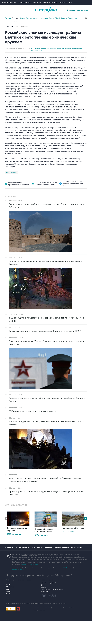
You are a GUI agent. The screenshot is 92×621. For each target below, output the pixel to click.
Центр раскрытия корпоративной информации (52, 590)
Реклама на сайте (61, 547)
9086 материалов (14, 534)
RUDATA (43, 587)
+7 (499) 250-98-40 (66, 568)
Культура (44, 18)
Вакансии (48, 547)
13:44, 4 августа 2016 (21, 27)
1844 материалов (41, 535)
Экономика (30, 18)
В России (15, 18)
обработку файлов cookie (30, 564)
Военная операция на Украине (17, 529)
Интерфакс (46, 10)
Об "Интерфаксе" (24, 3)
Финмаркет (63, 3)
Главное (8, 18)
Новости (64, 18)
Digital (57, 18)
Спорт (37, 18)
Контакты (9, 547)
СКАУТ (8, 589)
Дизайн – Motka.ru (68, 608)
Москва (51, 18)
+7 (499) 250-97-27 (18, 569)
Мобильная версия (9, 3)
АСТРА (8, 593)
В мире (22, 18)
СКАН (43, 585)
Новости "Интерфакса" (48, 583)
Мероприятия (76, 547)
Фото (77, 18)
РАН (7, 172)
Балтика (14, 172)
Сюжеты (71, 18)
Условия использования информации (46, 608)
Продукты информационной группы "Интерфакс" (39, 575)
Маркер (8, 591)
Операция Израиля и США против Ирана (44, 530)
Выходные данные (39, 610)
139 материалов (68, 532)
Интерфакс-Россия (50, 3)
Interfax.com (37, 3)
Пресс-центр (37, 547)
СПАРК (8, 585)
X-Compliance (10, 587)
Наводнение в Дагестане (73, 528)
